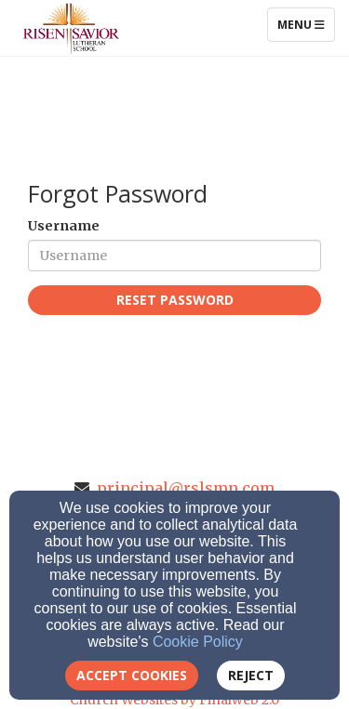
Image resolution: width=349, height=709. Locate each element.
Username (64, 225)
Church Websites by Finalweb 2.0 (174, 699)
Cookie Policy (198, 642)
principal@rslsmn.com (186, 488)
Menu (305, 24)
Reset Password (175, 300)
